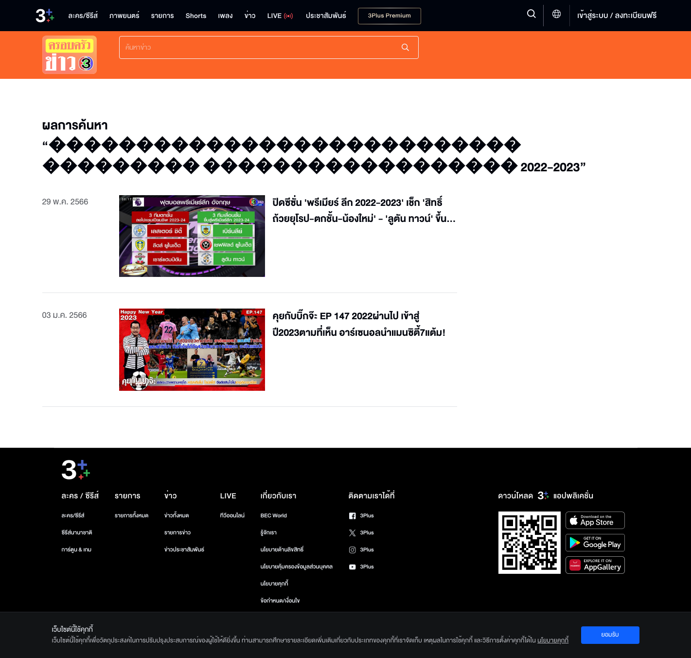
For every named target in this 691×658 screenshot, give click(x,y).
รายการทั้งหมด (131, 515)
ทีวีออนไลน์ (232, 515)
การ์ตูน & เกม (77, 549)
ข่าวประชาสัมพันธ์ (184, 549)
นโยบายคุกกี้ (274, 583)
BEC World (274, 515)
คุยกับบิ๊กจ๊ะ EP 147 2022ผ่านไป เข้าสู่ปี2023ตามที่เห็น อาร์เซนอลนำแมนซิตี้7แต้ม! (359, 325)
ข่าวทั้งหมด (176, 515)
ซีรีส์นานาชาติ (77, 532)
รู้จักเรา (269, 532)
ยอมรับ (610, 635)
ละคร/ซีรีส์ (73, 515)
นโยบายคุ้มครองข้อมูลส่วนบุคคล (297, 566)
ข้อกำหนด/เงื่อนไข (280, 600)
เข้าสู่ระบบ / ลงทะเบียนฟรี (616, 15)
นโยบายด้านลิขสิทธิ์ (282, 549)
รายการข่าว (177, 532)
